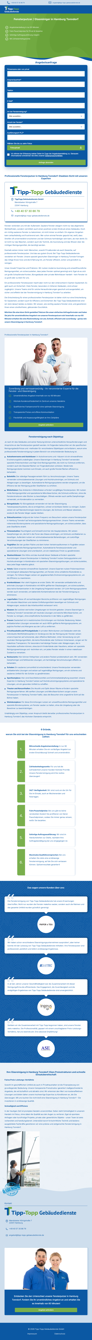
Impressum (32, 1334)
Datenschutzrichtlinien (53, 156)
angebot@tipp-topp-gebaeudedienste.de (66, 3)
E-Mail (10, 101)
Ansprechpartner (14, 80)
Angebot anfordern (46, 425)
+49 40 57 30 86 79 (18, 3)
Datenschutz (60, 1334)
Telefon (10, 90)
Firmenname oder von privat (18, 69)
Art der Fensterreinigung (17, 112)
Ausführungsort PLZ (15, 133)
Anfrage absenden (46, 162)
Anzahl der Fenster (15, 122)
